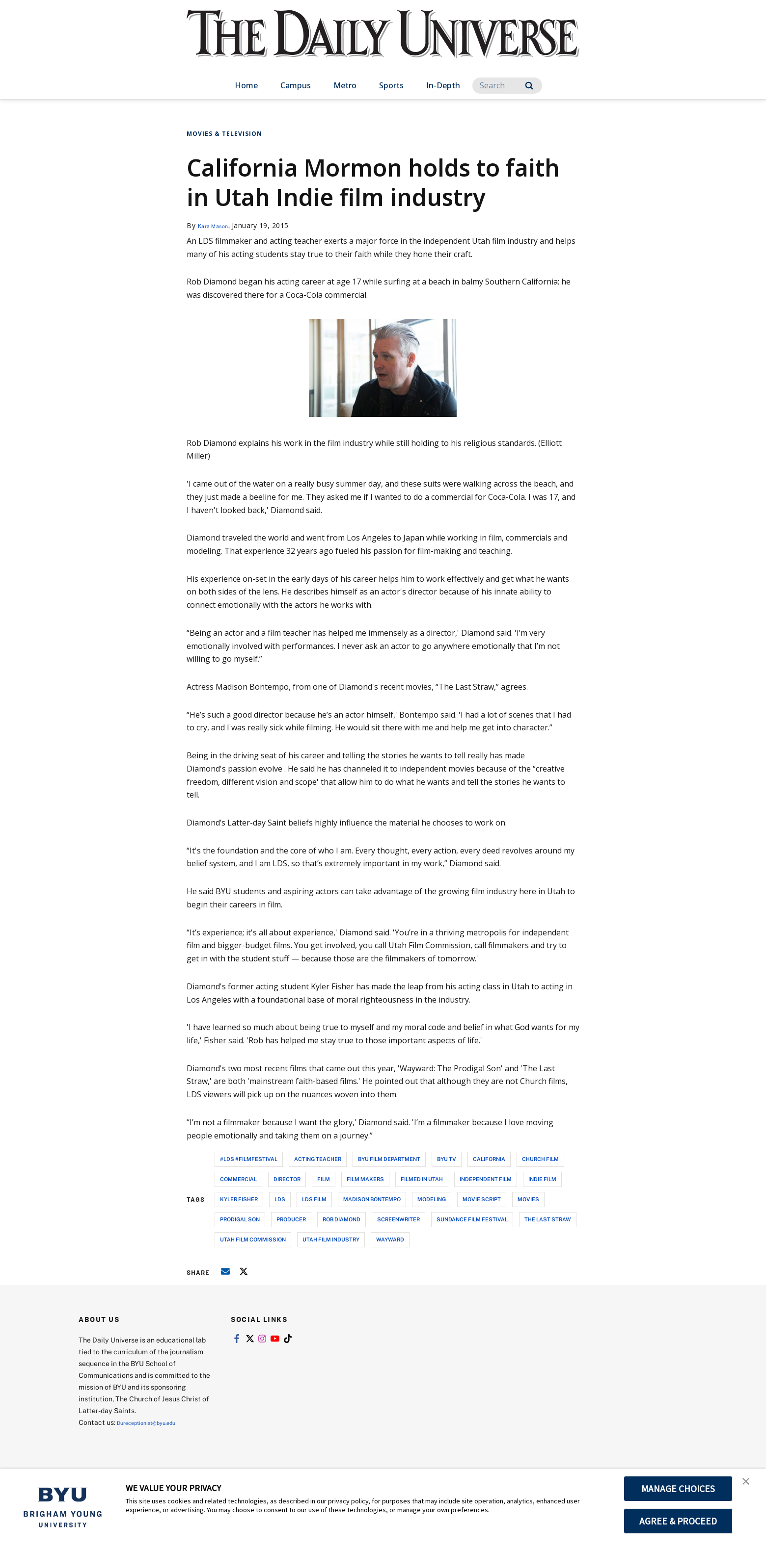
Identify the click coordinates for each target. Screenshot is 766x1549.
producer (291, 1219)
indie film (542, 1179)
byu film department (389, 1159)
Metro (344, 85)
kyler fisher (239, 1199)
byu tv (446, 1159)
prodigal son (240, 1219)
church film (540, 1159)
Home (246, 85)
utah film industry (330, 1239)
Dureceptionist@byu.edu (156, 1422)
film (323, 1179)
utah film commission (253, 1239)
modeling (431, 1199)
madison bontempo (372, 1199)
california (489, 1159)
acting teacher (317, 1159)
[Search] (507, 85)
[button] (750, 1486)
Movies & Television (224, 133)
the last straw (547, 1219)
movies (528, 1199)
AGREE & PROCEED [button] (678, 1521)
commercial (238, 1179)
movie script (482, 1199)
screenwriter (398, 1219)
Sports (391, 85)
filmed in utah (422, 1179)
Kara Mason (218, 225)
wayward (390, 1239)
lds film (314, 1199)
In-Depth (443, 85)
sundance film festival (472, 1219)
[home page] (383, 44)
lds (279, 1199)
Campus (295, 85)
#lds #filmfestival (248, 1159)
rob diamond (341, 1219)
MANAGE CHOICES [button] (678, 1489)
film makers (365, 1179)
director (287, 1179)
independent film (486, 1179)
